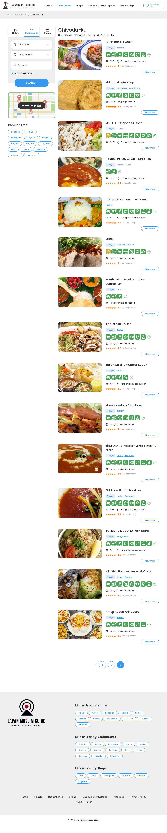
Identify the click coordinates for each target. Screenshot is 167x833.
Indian (120, 169)
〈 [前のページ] (95, 672)
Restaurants (64, 5)
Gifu (13, 149)
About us (119, 804)
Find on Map (127, 5)
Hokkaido (15, 131)
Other (120, 129)
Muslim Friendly (91, 713)
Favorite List (154, 5)
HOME (7, 14)
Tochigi (82, 726)
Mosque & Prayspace (95, 804)
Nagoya (15, 143)
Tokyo (30, 131)
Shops (79, 5)
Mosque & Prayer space (101, 5)
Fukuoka (15, 155)
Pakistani (129, 462)
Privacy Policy (138, 804)
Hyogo (96, 726)
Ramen (130, 249)
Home (24, 804)
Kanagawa (16, 137)
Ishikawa (83, 732)
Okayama (31, 155)
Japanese (122, 88)
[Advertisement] (31, 187)
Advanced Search (24, 73)
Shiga (138, 720)
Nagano (30, 143)
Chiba (26, 149)
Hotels (48, 5)
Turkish (120, 48)
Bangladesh (123, 543)
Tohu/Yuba (134, 88)
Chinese (121, 249)
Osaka (45, 137)
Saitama (40, 149)
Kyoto (32, 137)
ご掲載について (83, 810)
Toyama (45, 143)
